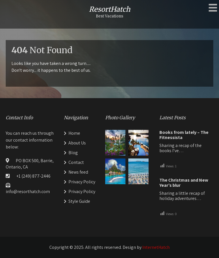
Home (74, 133)
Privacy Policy (81, 182)
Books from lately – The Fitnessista (183, 135)
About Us (77, 143)
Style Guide (79, 201)
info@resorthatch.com (28, 191)
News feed (78, 172)
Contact (76, 162)
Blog (73, 153)
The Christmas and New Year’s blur (183, 183)
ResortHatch (109, 9)
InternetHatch (156, 247)
